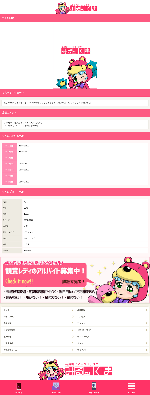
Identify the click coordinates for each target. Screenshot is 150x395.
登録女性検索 (9, 330)
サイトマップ (83, 337)
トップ (6, 310)
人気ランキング (84, 330)
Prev (4, 56)
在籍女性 (7, 323)
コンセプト (82, 317)
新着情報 (81, 310)
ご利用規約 (8, 343)
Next (146, 56)
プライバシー (83, 350)
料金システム (9, 317)
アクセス (81, 323)
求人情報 (7, 337)
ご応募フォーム (10, 350)
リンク (80, 343)
